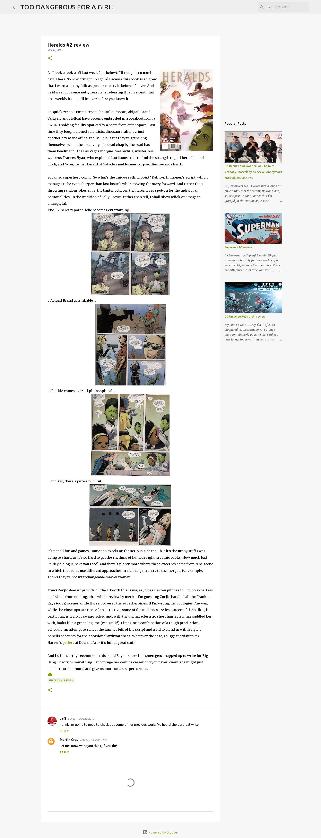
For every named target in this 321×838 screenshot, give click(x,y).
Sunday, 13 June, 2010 (81, 718)
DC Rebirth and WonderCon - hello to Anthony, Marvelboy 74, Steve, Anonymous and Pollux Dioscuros (253, 172)
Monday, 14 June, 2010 (93, 739)
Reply (64, 731)
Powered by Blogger (160, 832)
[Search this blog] (287, 7)
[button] (49, 58)
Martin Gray (69, 739)
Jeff (63, 718)
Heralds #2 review (61, 680)
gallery (68, 642)
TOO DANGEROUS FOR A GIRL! (67, 7)
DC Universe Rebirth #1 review (245, 316)
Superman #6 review (238, 247)
